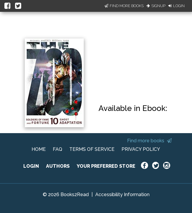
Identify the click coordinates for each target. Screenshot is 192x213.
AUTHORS (58, 166)
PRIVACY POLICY (141, 149)
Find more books (149, 140)
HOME (39, 149)
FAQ (57, 149)
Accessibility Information (122, 194)
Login (176, 6)
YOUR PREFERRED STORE (106, 166)
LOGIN (31, 166)
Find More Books (124, 6)
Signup (156, 6)
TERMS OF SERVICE (91, 149)
